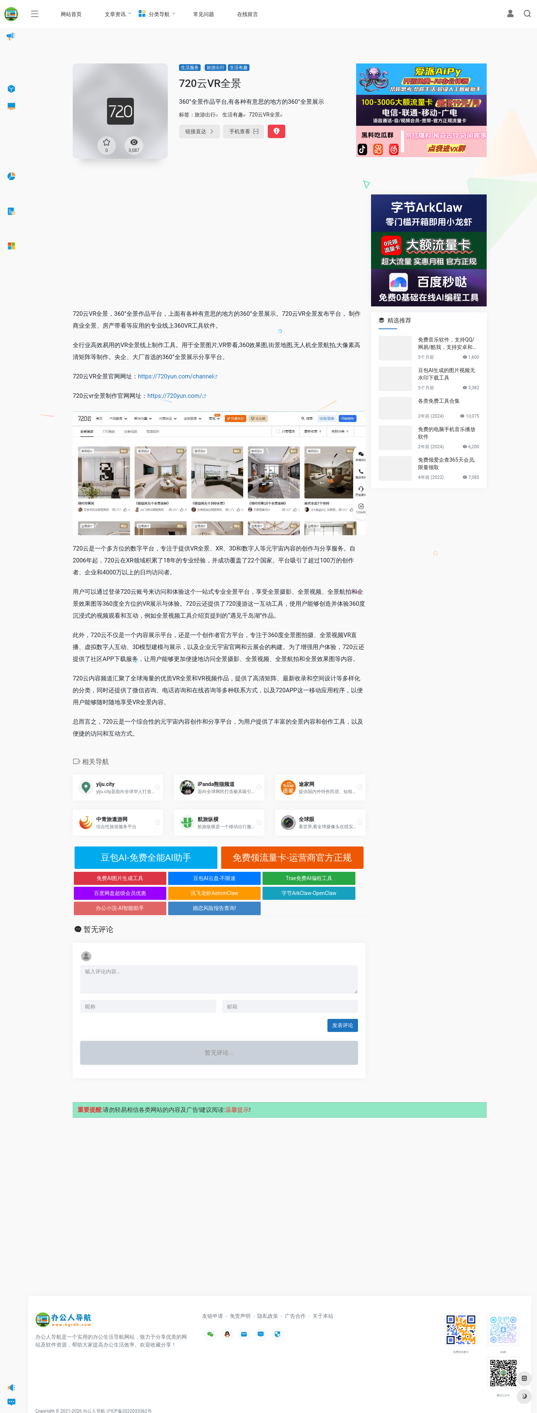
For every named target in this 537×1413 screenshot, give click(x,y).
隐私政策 (267, 1301)
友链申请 (212, 1301)
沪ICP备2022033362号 (129, 1396)
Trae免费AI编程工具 (255, 878)
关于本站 (323, 1301)
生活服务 (190, 67)
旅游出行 (215, 67)
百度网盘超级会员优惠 (329, 878)
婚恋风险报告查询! (329, 893)
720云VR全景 (264, 115)
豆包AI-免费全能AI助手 (146, 857)
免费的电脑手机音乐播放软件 (446, 433)
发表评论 (342, 1010)
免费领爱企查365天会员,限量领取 (446, 463)
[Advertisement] (219, 246)
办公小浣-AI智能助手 (256, 893)
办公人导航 (94, 1396)
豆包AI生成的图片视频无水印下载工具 (446, 374)
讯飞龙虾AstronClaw (109, 893)
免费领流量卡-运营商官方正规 (292, 857)
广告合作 (295, 1301)
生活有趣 (239, 67)
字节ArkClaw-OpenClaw (182, 893)
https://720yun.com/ (174, 395)
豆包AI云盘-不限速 (182, 878)
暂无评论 (98, 914)
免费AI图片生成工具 (109, 878)
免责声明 (240, 1301)
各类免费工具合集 (439, 401)
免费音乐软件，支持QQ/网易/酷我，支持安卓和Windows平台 (448, 344)
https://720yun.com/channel (175, 376)
